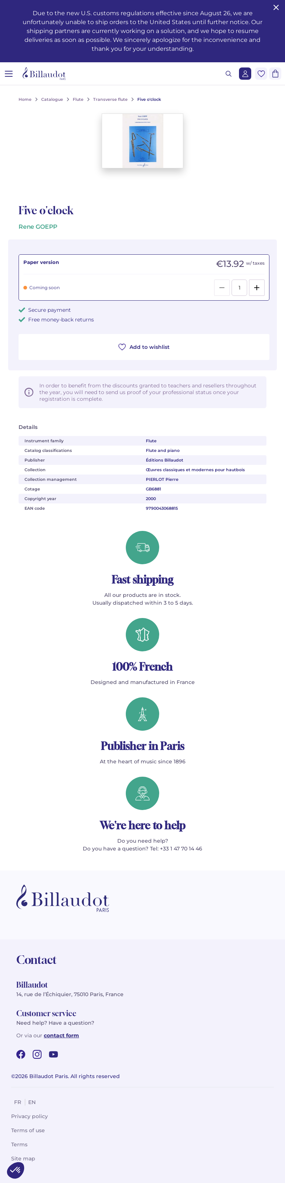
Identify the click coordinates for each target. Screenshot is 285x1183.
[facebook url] (20, 1054)
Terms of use (28, 1130)
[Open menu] (9, 73)
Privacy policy (29, 1116)
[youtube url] (53, 1054)
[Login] (245, 73)
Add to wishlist (144, 347)
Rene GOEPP (38, 226)
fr (17, 1102)
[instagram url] (37, 1054)
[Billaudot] (44, 73)
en (32, 1102)
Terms (19, 1144)
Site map (23, 1158)
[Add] (257, 288)
